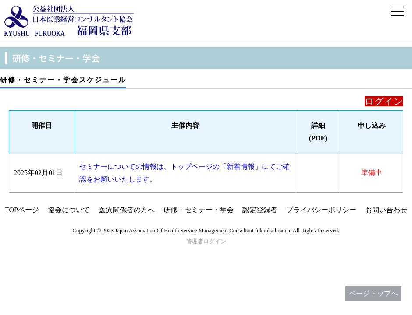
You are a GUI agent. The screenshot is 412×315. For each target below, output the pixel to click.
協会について (69, 210)
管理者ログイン (206, 241)
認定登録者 (259, 210)
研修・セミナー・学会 (198, 210)
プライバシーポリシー (321, 210)
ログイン (384, 101)
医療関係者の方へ (127, 210)
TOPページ (22, 210)
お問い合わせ (386, 210)
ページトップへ (373, 293)
